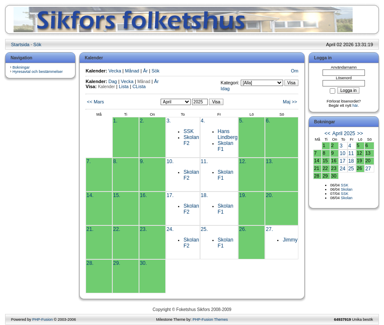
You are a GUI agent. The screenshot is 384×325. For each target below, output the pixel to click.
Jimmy (290, 240)
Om (294, 70)
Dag (113, 81)
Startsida (20, 44)
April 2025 (343, 133)
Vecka (115, 70)
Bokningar (21, 67)
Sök (37, 44)
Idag (225, 88)
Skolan (347, 189)
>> (360, 133)
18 (351, 161)
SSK (189, 131)
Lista (123, 86)
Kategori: (230, 82)
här (355, 105)
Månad (132, 70)
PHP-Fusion (42, 319)
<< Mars (95, 101)
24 (342, 169)
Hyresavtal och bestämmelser (38, 71)
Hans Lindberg (228, 134)
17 (342, 161)
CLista (138, 86)
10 (342, 153)
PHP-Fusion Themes (210, 319)
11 (351, 153)
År (145, 70)
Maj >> (290, 101)
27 (368, 169)
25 (351, 169)
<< (328, 133)
